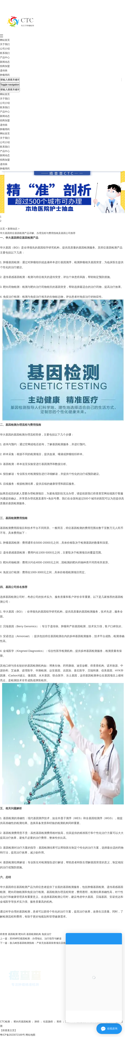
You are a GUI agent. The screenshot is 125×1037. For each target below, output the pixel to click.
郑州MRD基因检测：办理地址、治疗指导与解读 (35, 938)
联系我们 (5, 53)
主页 (2, 228)
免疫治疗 (46, 934)
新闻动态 (5, 62)
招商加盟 (5, 66)
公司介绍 (5, 48)
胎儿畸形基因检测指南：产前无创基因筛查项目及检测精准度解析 (45, 943)
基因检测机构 (33, 934)
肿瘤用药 (5, 75)
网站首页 (5, 40)
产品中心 (5, 57)
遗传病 (3, 70)
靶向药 (22, 934)
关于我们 (5, 44)
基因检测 (12, 934)
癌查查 (3, 934)
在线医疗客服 (115, 493)
